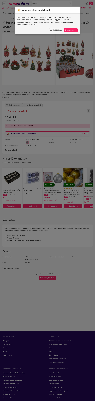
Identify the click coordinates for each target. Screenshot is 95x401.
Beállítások (56, 30)
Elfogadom (70, 30)
